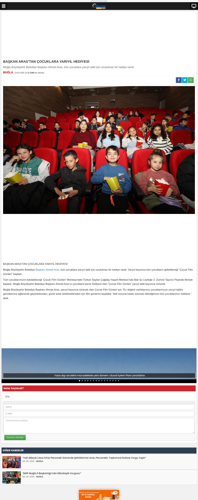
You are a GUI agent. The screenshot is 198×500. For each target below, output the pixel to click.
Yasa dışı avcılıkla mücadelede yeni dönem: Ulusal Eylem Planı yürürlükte (99, 375)
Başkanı (40, 269)
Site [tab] (7, 396)
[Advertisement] (99, 36)
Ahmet (49, 269)
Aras (56, 269)
